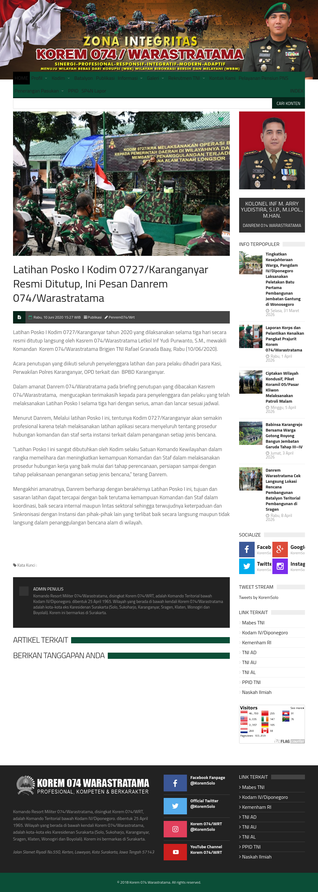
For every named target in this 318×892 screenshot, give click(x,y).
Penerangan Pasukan (37, 90)
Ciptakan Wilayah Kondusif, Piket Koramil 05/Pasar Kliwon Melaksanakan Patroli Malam (282, 387)
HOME (21, 78)
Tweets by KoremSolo (259, 597)
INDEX (296, 90)
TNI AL (249, 672)
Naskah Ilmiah (257, 692)
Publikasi (105, 78)
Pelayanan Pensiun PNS (263, 78)
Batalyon (83, 78)
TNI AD (249, 652)
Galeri (153, 78)
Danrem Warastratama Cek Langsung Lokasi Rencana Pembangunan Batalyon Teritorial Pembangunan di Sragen (283, 489)
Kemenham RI (256, 642)
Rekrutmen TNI (184, 78)
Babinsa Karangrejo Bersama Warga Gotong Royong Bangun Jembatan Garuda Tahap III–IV (284, 436)
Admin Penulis (48, 589)
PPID (73, 90)
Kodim (58, 78)
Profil (37, 78)
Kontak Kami (222, 78)
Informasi (128, 78)
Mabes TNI (253, 622)
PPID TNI (251, 682)
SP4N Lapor (94, 90)
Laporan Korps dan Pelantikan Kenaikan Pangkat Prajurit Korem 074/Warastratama (285, 339)
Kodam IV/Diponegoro (265, 632)
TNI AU (249, 662)
